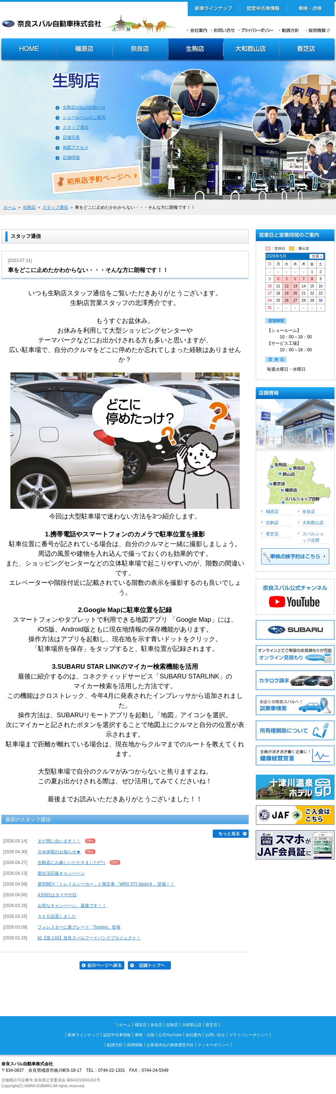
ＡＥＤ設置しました (57, 916)
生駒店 (196, 50)
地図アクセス (75, 147)
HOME (28, 50)
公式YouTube (170, 1035)
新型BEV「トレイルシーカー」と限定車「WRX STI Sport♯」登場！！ (106, 884)
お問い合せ (223, 30)
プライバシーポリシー (256, 30)
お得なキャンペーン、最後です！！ (72, 905)
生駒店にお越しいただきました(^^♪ (71, 862)
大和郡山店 (251, 50)
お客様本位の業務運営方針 (170, 1045)
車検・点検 (311, 9)
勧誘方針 (288, 30)
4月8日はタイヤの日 (57, 894)
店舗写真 (71, 137)
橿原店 (85, 50)
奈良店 (140, 50)
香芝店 (307, 50)
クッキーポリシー (213, 1045)
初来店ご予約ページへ (97, 179)
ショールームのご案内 (84, 117)
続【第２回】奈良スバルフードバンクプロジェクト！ (89, 937)
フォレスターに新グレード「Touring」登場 (79, 927)
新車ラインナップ (214, 9)
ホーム (9, 207)
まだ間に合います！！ (59, 841)
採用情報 (320, 30)
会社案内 (197, 30)
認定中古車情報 (263, 9)
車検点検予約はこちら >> (295, 556)
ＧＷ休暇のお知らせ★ (59, 851)
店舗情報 (71, 157)
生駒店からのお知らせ (84, 107)
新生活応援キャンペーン (61, 873)
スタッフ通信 (75, 127)
